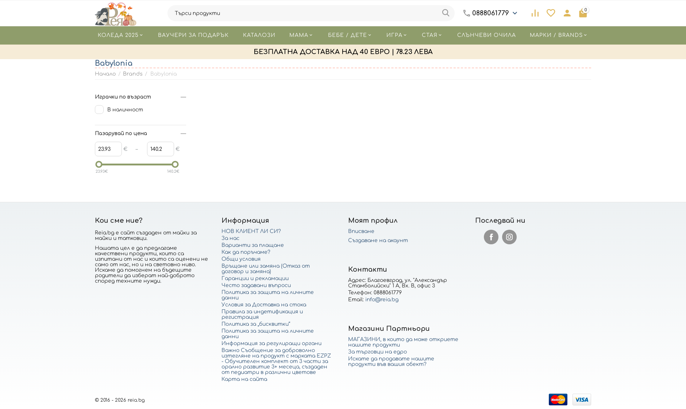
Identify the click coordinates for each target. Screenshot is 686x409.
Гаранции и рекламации (255, 278)
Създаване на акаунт (378, 240)
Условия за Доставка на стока (263, 304)
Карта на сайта (244, 379)
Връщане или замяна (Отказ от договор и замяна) (265, 268)
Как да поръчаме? (245, 252)
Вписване (361, 231)
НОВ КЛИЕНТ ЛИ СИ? (251, 231)
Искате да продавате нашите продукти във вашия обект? (391, 361)
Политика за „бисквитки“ (255, 324)
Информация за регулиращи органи (271, 343)
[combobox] (311, 13)
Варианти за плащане (252, 245)
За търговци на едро (377, 352)
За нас (230, 238)
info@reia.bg (381, 299)
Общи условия (241, 259)
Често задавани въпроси (256, 285)
